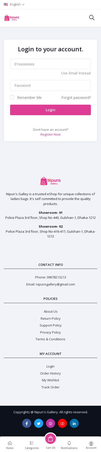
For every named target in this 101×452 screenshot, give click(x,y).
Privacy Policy (50, 332)
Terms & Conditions (50, 339)
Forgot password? (76, 97)
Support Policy (51, 325)
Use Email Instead (76, 73)
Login (50, 109)
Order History (50, 373)
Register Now (50, 134)
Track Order (50, 387)
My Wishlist (50, 380)
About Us (51, 311)
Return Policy (51, 318)
